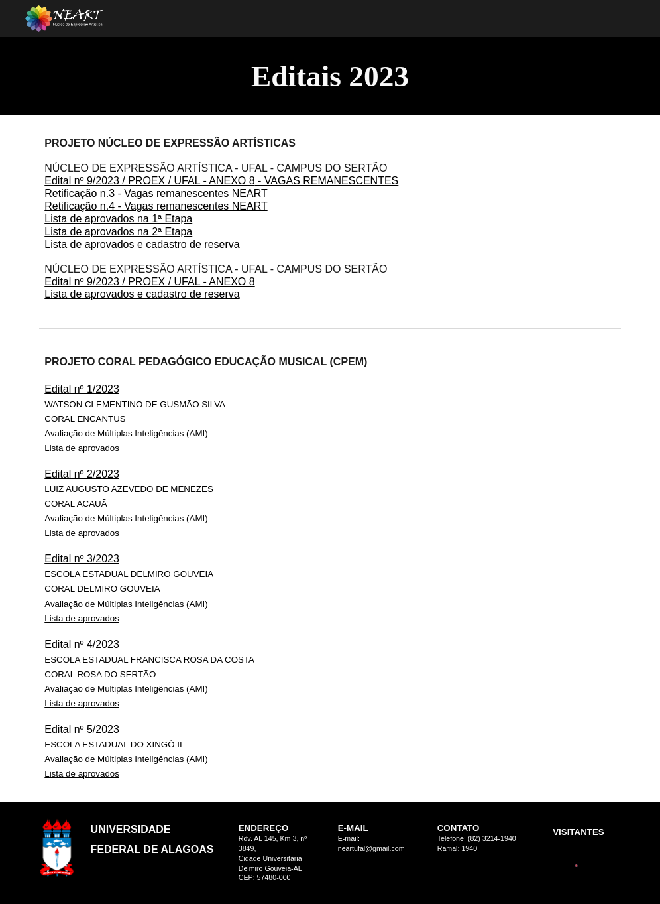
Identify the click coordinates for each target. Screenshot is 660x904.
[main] (330, 76)
